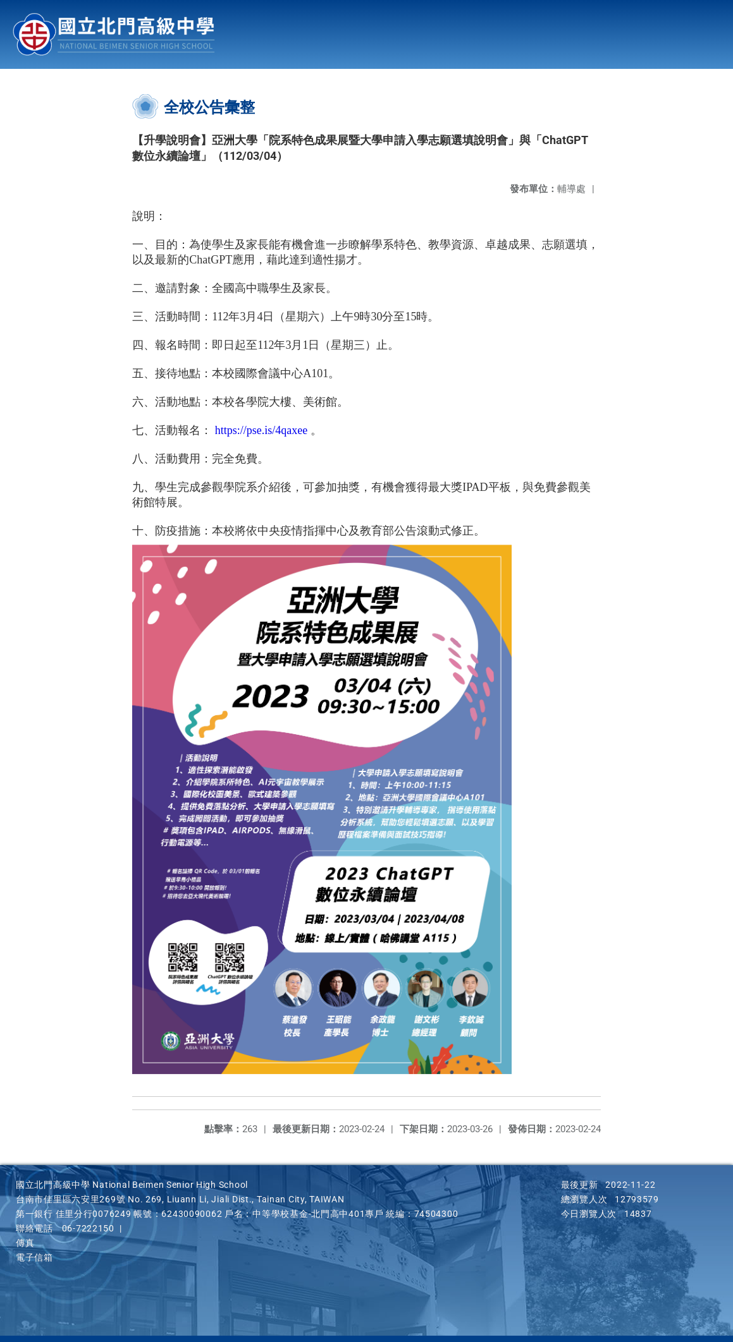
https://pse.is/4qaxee (261, 430)
